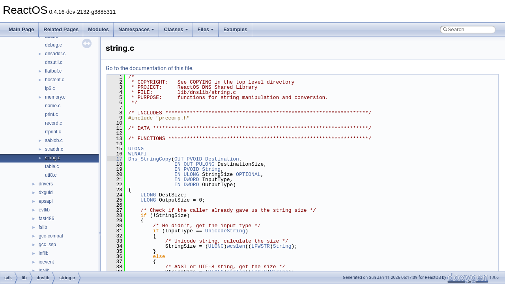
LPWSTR (260, 246)
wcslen (236, 246)
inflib (44, 253)
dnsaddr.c (55, 53)
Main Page (21, 29)
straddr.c (54, 149)
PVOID (194, 159)
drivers (46, 184)
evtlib (44, 210)
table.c (52, 166)
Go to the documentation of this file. (150, 68)
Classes (176, 29)
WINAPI (137, 153)
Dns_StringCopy (149, 159)
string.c (52, 158)
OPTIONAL (248, 174)
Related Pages (61, 29)
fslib (43, 227)
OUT (178, 159)
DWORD (191, 179)
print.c (51, 114)
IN (177, 164)
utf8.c (50, 175)
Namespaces (136, 29)
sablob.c (54, 140)
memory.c (55, 97)
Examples (235, 29)
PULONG (205, 164)
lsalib (44, 270)
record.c (53, 123)
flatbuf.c (53, 71)
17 (114, 159)
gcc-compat (51, 236)
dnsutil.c (53, 62)
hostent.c (54, 79)
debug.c (53, 45)
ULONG (136, 148)
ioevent (46, 262)
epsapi (45, 201)
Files (206, 29)
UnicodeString (225, 230)
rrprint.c (53, 132)
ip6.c (50, 88)
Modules (98, 29)
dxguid (45, 192)
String (211, 169)
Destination (222, 159)
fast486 (46, 218)
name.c (52, 105)
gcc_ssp (47, 244)
